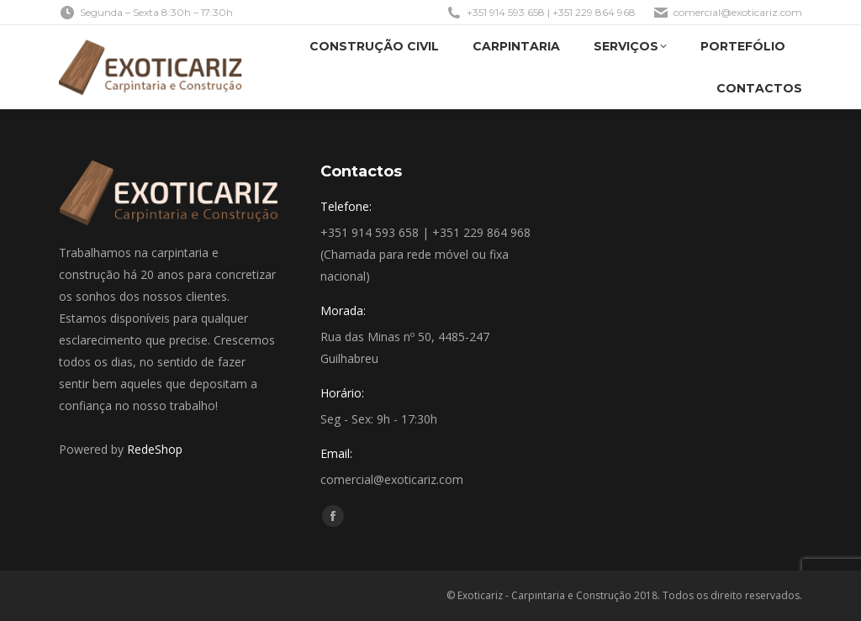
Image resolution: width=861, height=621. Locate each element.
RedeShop (154, 449)
